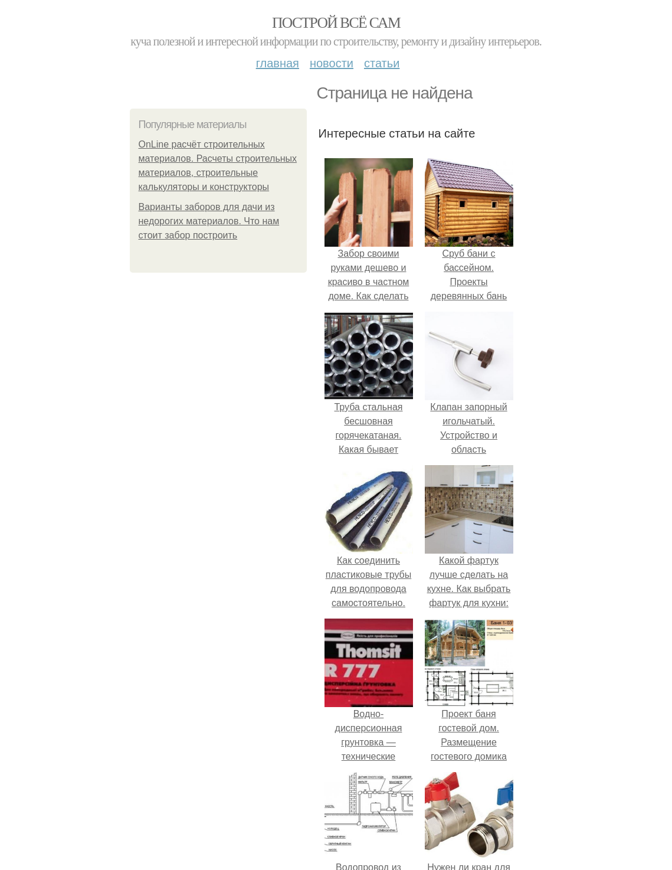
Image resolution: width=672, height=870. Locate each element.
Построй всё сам (336, 22)
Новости (331, 63)
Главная (277, 63)
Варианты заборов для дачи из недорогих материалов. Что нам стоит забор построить (209, 221)
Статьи (381, 63)
